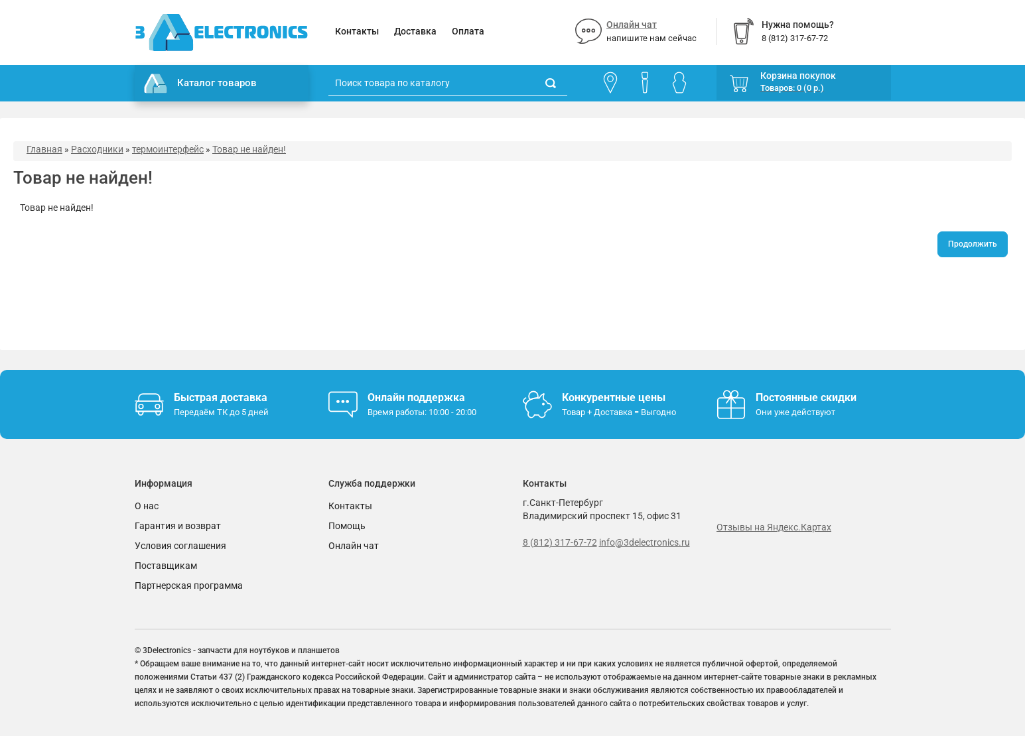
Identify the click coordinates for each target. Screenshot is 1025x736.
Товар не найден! (249, 149)
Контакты (357, 31)
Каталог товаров (200, 83)
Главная (44, 149)
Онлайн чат (631, 24)
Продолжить (972, 244)
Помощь (347, 526)
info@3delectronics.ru (644, 542)
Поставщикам (166, 565)
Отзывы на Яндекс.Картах (774, 527)
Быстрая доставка (220, 397)
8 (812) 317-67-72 (560, 542)
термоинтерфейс (168, 149)
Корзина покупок (798, 75)
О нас (147, 506)
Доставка (415, 31)
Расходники (97, 149)
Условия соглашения (180, 545)
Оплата (468, 31)
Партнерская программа (189, 585)
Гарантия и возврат (178, 526)
